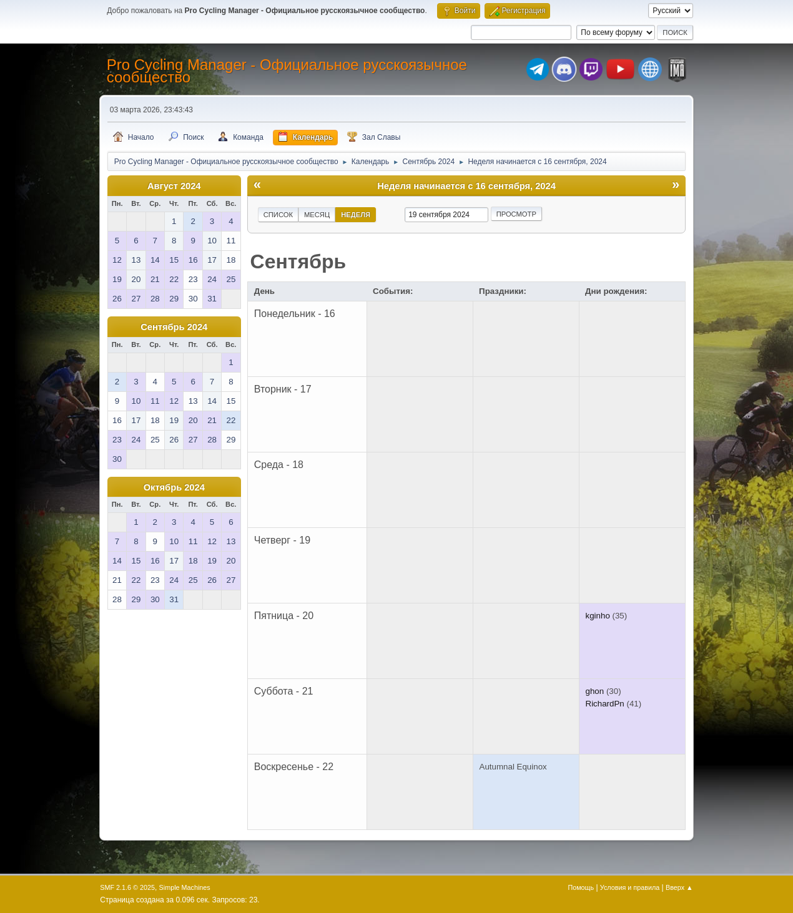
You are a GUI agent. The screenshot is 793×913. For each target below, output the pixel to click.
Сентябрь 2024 (173, 327)
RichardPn (605, 703)
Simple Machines (184, 887)
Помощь (581, 887)
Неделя (355, 214)
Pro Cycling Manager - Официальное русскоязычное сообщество (287, 70)
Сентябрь (298, 261)
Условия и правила (629, 887)
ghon (595, 691)
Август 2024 (174, 186)
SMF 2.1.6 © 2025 (127, 887)
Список (278, 214)
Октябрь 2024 (174, 487)
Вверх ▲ (679, 887)
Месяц (317, 214)
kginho (598, 615)
